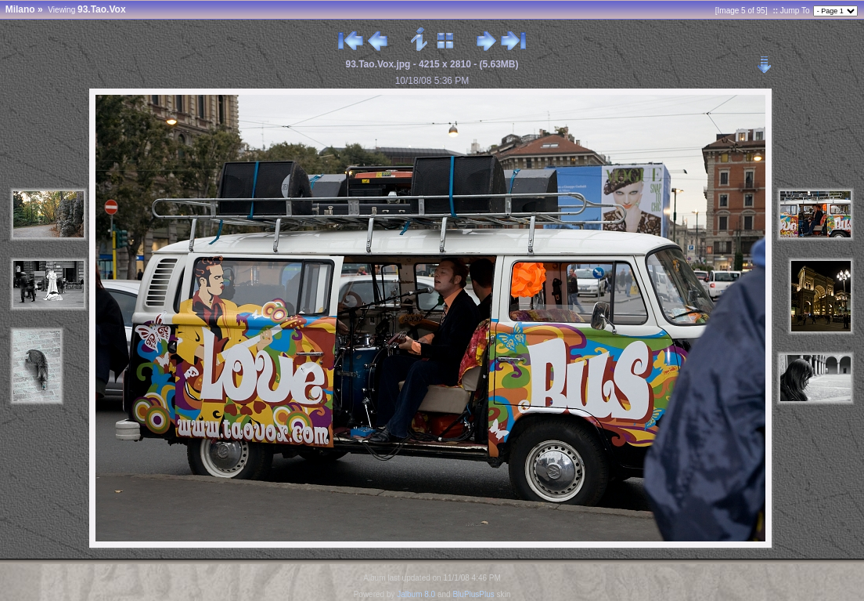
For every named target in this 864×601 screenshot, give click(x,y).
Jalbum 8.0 (416, 594)
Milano (20, 9)
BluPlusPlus (473, 594)
